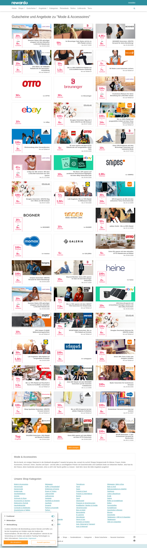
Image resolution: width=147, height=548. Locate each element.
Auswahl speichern (43, 542)
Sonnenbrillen (112, 505)
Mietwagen (49, 484)
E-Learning (80, 515)
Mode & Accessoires (21, 484)
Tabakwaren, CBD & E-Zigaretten (118, 517)
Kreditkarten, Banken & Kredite (87, 505)
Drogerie (48, 505)
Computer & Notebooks (22, 508)
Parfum (47, 510)
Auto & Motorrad (82, 526)
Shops (65, 537)
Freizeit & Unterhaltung (84, 494)
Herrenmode (18, 486)
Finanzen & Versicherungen (85, 503)
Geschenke (111, 515)
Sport (78, 498)
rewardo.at (59, 541)
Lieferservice (49, 496)
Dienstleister (80, 517)
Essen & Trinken (50, 491)
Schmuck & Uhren (20, 498)
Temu (90, 8)
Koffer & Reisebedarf (52, 486)
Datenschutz (23, 538)
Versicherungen (81, 508)
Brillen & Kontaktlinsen (115, 501)
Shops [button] (20, 8)
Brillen (109, 503)
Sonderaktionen (75, 537)
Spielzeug (110, 491)
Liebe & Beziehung (113, 494)
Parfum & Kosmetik (51, 508)
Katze (78, 489)
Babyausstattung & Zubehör (117, 489)
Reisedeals (64, 8)
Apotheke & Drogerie (52, 501)
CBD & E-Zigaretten (114, 522)
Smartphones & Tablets (22, 510)
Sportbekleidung (19, 494)
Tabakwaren (111, 519)
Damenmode (18, 489)
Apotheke (48, 503)
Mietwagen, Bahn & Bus (115, 484)
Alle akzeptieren (15, 542)
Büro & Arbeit (80, 510)
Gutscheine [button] (31, 8)
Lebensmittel (49, 494)
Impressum (32, 538)
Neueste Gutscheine (117, 537)
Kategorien (53, 8)
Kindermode (18, 491)
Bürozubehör (80, 512)
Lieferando (81, 8)
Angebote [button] (42, 8)
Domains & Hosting (83, 522)
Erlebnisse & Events (52, 489)
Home (14, 8)
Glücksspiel (80, 501)
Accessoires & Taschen (22, 501)
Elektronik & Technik (21, 503)
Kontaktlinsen (112, 508)
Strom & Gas (80, 519)
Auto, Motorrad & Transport (85, 524)
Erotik (109, 496)
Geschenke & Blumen (114, 510)
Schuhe (16, 496)
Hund (78, 486)
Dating (109, 498)
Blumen (109, 512)
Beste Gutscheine (101, 537)
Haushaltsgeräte (19, 505)
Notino (73, 8)
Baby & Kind (111, 486)
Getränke (48, 498)
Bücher (78, 496)
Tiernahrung (80, 484)
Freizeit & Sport (81, 491)
